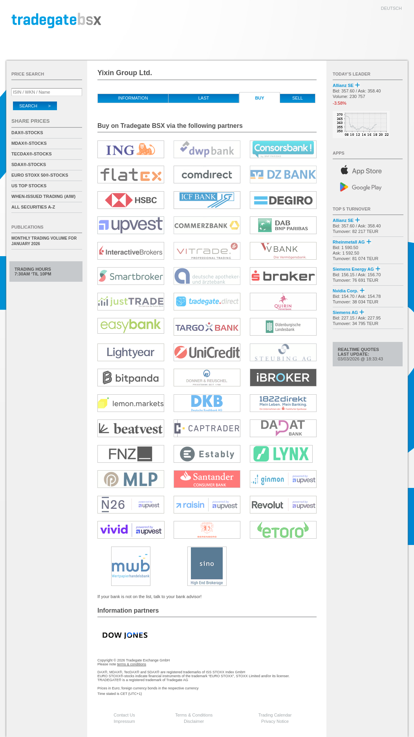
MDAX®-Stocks (29, 143)
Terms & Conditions (193, 715)
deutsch (391, 8)
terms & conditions (131, 664)
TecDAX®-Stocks (31, 153)
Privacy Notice (275, 721)
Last (203, 98)
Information (133, 98)
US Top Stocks (28, 185)
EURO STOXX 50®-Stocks (39, 175)
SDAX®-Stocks (28, 164)
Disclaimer (194, 721)
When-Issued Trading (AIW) (43, 196)
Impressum (124, 721)
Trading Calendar (275, 715)
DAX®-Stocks (27, 132)
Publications (27, 227)
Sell (297, 98)
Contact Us (124, 715)
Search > (35, 105)
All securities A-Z (33, 207)
